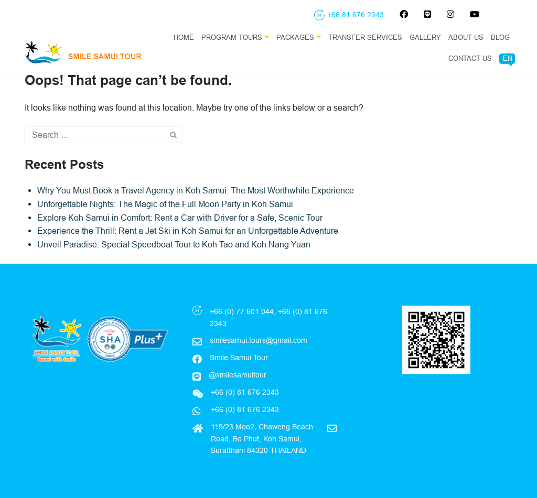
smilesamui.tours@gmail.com (258, 340)
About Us (466, 37)
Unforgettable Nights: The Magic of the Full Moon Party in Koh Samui (165, 204)
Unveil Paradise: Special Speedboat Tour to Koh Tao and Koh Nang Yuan (173, 244)
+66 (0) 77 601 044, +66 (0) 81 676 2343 (268, 317)
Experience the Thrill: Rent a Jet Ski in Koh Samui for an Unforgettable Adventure (187, 230)
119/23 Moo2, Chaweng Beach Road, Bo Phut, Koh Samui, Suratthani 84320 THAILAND (262, 438)
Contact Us (470, 58)
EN (507, 58)
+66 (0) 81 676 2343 (244, 409)
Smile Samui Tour (239, 357)
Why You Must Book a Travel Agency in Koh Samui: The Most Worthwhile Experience (195, 190)
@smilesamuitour (237, 375)
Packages (298, 37)
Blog (500, 37)
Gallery (425, 37)
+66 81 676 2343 (355, 14)
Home (184, 37)
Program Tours (235, 37)
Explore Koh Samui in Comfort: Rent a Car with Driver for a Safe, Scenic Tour (180, 217)
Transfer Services (365, 37)
